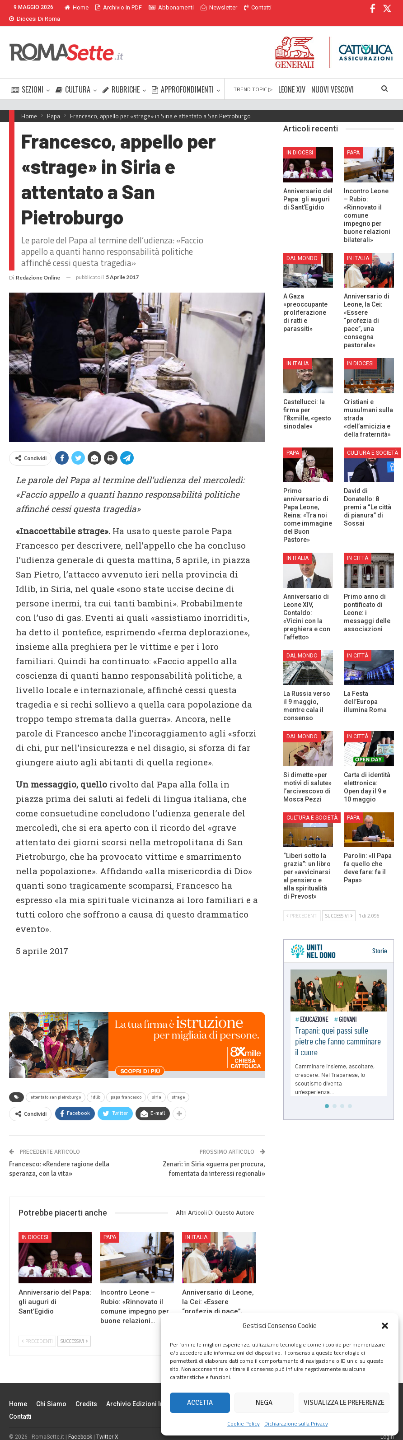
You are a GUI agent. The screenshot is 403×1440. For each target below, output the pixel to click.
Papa (109, 1226)
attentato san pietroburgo (55, 1086)
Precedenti (37, 1330)
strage (178, 1086)
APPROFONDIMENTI (183, 78)
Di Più (253, 7)
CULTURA (73, 78)
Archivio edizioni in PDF (141, 1393)
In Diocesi (35, 1226)
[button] (384, 1325)
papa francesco (126, 1086)
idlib (95, 1086)
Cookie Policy (243, 1423)
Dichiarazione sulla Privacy (296, 1423)
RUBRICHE (121, 78)
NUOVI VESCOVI (332, 78)
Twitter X (107, 1426)
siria (156, 1086)
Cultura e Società (372, 442)
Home (77, 7)
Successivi (74, 1330)
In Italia (196, 1226)
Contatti (20, 1405)
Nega (264, 1402)
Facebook (80, 1426)
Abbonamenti (171, 7)
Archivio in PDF (118, 7)
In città (357, 547)
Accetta (200, 1402)
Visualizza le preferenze (344, 1402)
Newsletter (219, 7)
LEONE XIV (291, 78)
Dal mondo (302, 247)
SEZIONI (27, 78)
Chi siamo (51, 1393)
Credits (86, 1393)
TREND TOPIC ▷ (253, 78)
